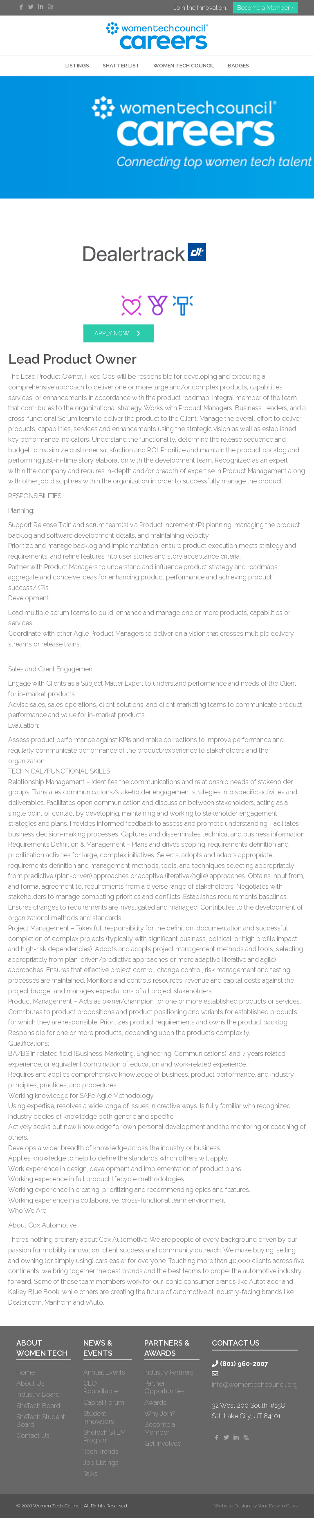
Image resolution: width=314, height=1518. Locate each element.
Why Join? (159, 1413)
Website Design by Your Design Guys (256, 1506)
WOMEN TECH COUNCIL (183, 66)
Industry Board (38, 1394)
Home (25, 1372)
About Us (30, 1383)
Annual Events (104, 1372)
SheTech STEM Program (104, 1436)
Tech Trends (101, 1451)
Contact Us (32, 1436)
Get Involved (163, 1443)
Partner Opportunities (164, 1387)
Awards (155, 1402)
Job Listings (101, 1463)
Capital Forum (103, 1402)
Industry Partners (168, 1372)
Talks (90, 1474)
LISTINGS (77, 66)
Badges (238, 66)
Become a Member (159, 1428)
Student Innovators (98, 1417)
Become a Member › (265, 7)
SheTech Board (38, 1406)
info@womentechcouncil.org (255, 1384)
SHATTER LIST (121, 66)
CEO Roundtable (100, 1387)
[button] (118, 333)
